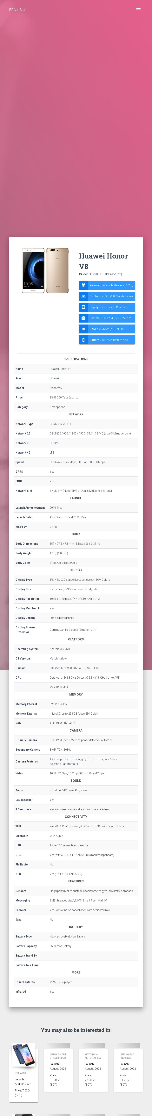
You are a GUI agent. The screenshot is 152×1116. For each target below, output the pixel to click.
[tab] (107, 312)
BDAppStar (17, 10)
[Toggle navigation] (138, 9)
